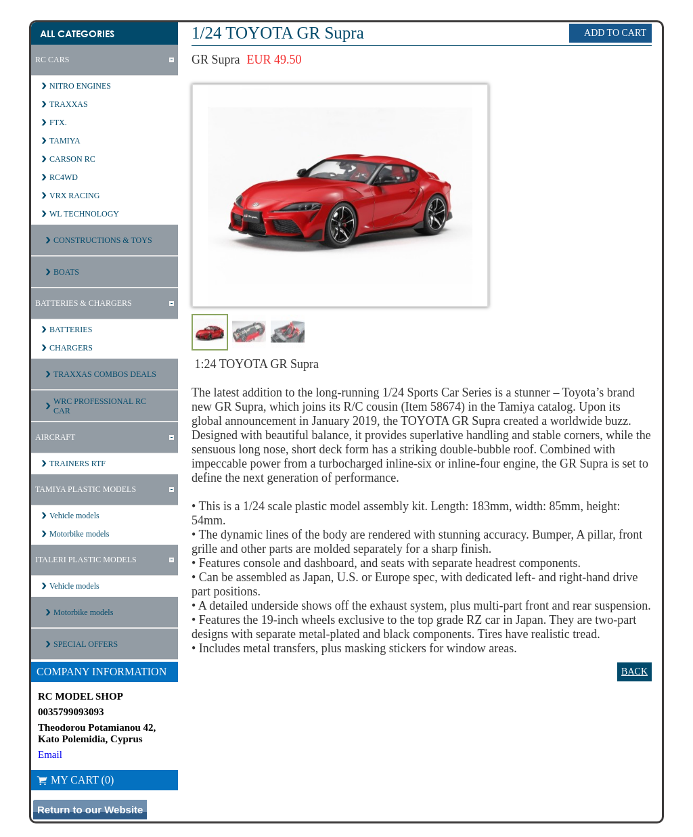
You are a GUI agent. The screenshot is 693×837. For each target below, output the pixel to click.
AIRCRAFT (55, 437)
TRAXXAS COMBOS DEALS (104, 374)
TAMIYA (65, 140)
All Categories (77, 33)
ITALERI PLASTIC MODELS (86, 559)
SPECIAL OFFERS (85, 644)
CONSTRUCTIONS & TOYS (102, 240)
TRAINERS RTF (77, 463)
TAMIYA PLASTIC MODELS (85, 489)
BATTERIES (70, 329)
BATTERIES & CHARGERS (83, 303)
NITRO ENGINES (80, 86)
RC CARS (52, 59)
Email (50, 754)
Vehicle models (74, 515)
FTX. (58, 122)
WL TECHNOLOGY (84, 214)
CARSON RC (72, 159)
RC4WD (63, 177)
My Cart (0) (75, 780)
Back (634, 671)
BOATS (66, 272)
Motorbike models (79, 534)
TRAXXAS (68, 104)
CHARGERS (71, 348)
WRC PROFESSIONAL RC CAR (99, 406)
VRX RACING (74, 195)
